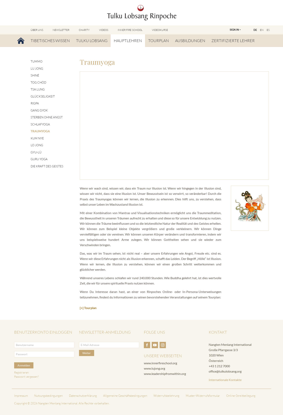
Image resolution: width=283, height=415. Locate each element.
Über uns (37, 29)
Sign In (234, 29)
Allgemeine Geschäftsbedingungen (125, 396)
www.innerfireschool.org (160, 363)
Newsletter (61, 29)
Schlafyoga (40, 124)
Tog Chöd (38, 82)
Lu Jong (37, 68)
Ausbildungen (190, 40)
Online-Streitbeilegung (240, 396)
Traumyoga (40, 131)
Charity (84, 29)
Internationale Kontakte (225, 380)
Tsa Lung (38, 89)
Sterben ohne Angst (47, 117)
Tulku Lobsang (92, 40)
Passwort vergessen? (26, 376)
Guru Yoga (39, 159)
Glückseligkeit (43, 96)
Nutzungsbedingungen (48, 396)
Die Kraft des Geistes (47, 166)
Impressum (21, 396)
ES (268, 29)
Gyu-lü (36, 152)
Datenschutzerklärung (83, 396)
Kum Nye (37, 138)
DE (255, 29)
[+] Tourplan (88, 308)
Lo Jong (37, 145)
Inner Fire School (130, 29)
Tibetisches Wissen (50, 40)
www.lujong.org (154, 368)
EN (262, 29)
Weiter (86, 353)
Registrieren (21, 372)
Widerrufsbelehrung (166, 396)
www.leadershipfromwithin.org (165, 373)
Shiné (35, 75)
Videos (103, 29)
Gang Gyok (39, 110)
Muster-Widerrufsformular (203, 396)
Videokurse (160, 29)
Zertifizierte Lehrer (233, 40)
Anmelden (23, 365)
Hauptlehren (128, 40)
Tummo (36, 61)
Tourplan (158, 40)
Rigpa (35, 103)
